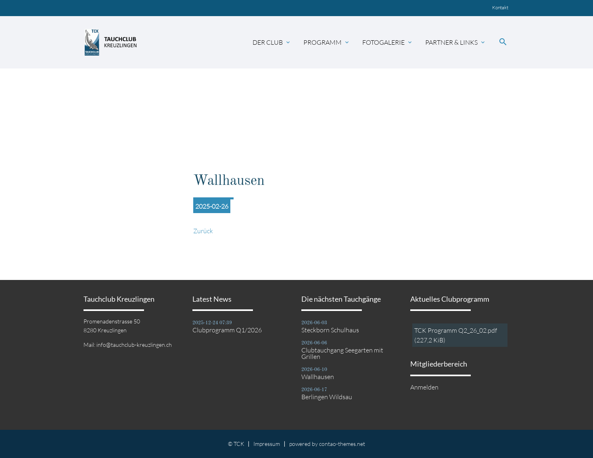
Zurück (203, 231)
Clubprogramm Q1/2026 (227, 330)
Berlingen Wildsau (326, 397)
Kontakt (500, 7)
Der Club (272, 42)
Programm (326, 42)
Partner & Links (455, 42)
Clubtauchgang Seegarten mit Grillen (342, 353)
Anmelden (424, 387)
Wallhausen (317, 376)
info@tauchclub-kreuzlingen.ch (134, 344)
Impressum (266, 443)
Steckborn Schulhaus (330, 330)
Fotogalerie (387, 42)
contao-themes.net (342, 443)
